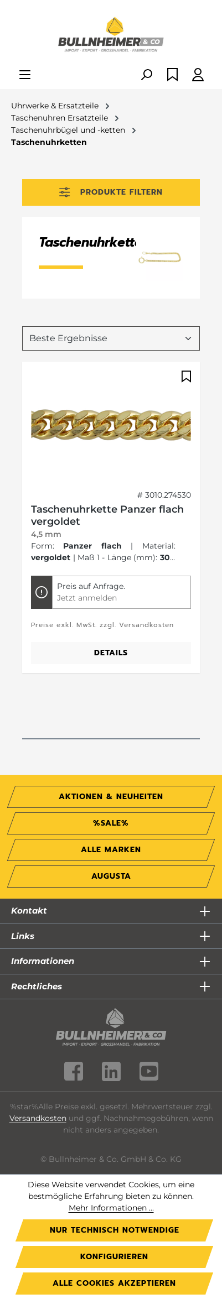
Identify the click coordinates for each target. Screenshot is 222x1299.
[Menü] (25, 75)
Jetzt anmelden (87, 598)
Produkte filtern (110, 192)
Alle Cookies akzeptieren (114, 1283)
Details (111, 653)
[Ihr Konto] (198, 75)
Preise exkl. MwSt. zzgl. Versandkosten (102, 625)
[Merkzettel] (172, 75)
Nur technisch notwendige (114, 1230)
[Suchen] (146, 75)
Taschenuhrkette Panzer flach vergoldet (107, 515)
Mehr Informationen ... (111, 1208)
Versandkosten (37, 1118)
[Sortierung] (111, 338)
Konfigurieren (114, 1257)
